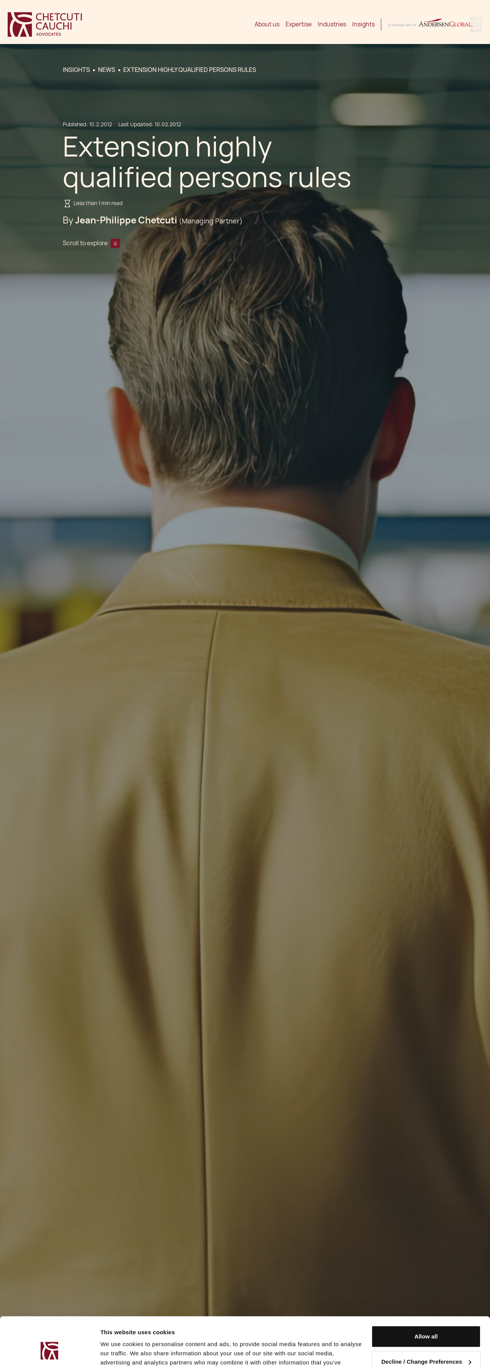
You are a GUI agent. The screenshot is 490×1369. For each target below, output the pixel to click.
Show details (118, 1354)
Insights (363, 24)
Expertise (299, 24)
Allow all (426, 1297)
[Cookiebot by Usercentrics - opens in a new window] (49, 1354)
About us (267, 24)
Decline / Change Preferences (426, 1322)
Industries (332, 24)
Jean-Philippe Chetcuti (126, 220)
